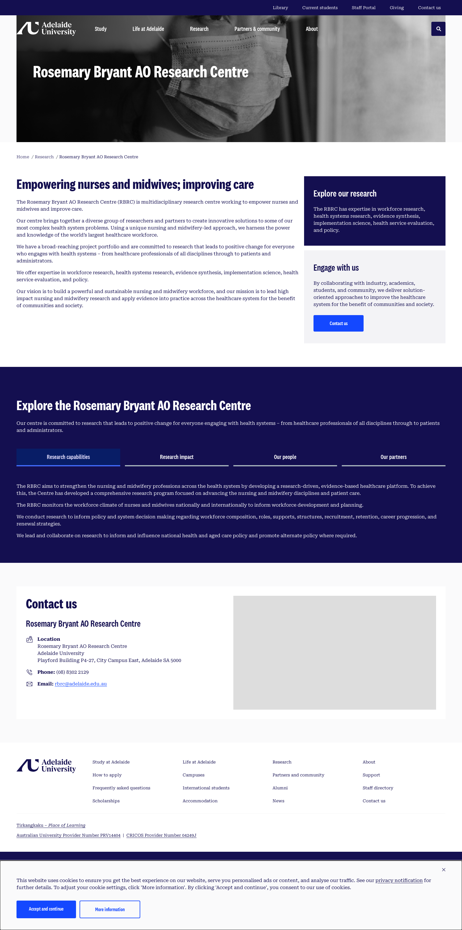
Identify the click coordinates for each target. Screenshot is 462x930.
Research (282, 762)
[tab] (68, 457)
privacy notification (399, 880)
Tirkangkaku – (50, 825)
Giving (397, 7)
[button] (444, 870)
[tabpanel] (231, 511)
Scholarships (106, 800)
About (369, 762)
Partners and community (298, 775)
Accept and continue (46, 908)
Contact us (429, 7)
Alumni (280, 788)
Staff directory (378, 788)
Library (280, 7)
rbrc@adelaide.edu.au (81, 684)
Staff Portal (364, 7)
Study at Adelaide (111, 762)
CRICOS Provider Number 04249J (161, 835)
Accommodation (200, 800)
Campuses (193, 775)
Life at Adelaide (199, 762)
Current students (320, 7)
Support (371, 775)
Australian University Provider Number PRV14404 (68, 835)
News (278, 800)
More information (110, 909)
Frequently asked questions (121, 788)
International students (206, 788)
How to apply (107, 775)
